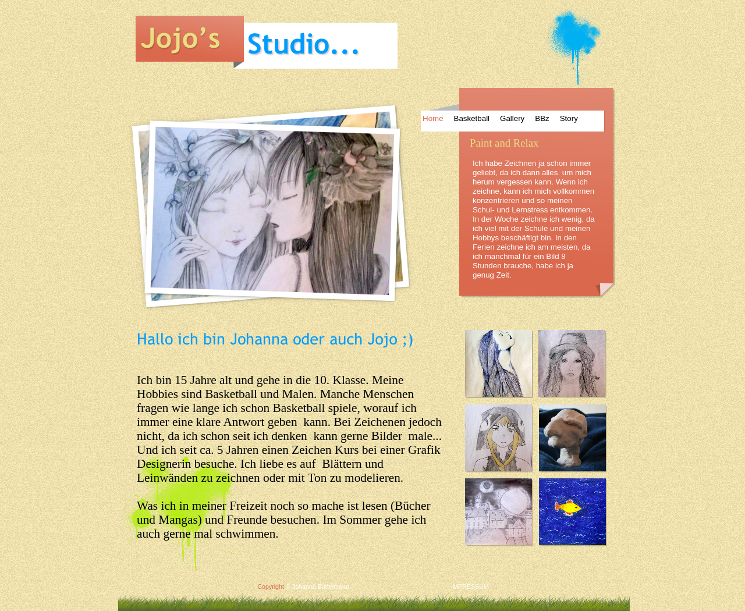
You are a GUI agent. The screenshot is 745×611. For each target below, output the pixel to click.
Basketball (472, 118)
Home (433, 118)
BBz (542, 118)
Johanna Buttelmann (320, 586)
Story (569, 118)
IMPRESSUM (470, 586)
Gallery (512, 118)
